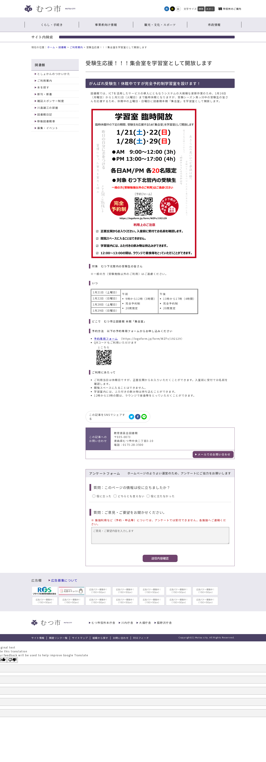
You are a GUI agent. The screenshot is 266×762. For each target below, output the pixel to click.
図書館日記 (44, 114)
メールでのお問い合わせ (214, 454)
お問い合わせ (121, 638)
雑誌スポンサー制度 (50, 101)
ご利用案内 (76, 47)
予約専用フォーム (106, 339)
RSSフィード (141, 638)
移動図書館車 (46, 121)
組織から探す (100, 638)
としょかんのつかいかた (53, 74)
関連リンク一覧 (58, 638)
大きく (210, 8)
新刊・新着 (44, 94)
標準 (201, 8)
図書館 (62, 47)
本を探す (43, 87)
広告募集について (64, 580)
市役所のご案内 (232, 8)
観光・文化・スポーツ (160, 25)
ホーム (51, 47)
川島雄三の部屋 (47, 108)
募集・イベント (47, 128)
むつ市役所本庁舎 (103, 623)
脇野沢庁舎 (164, 623)
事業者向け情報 (106, 25)
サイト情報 (38, 638)
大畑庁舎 (145, 623)
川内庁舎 (127, 623)
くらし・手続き (52, 25)
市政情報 (214, 25)
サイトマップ (80, 638)
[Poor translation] (12, 660)
